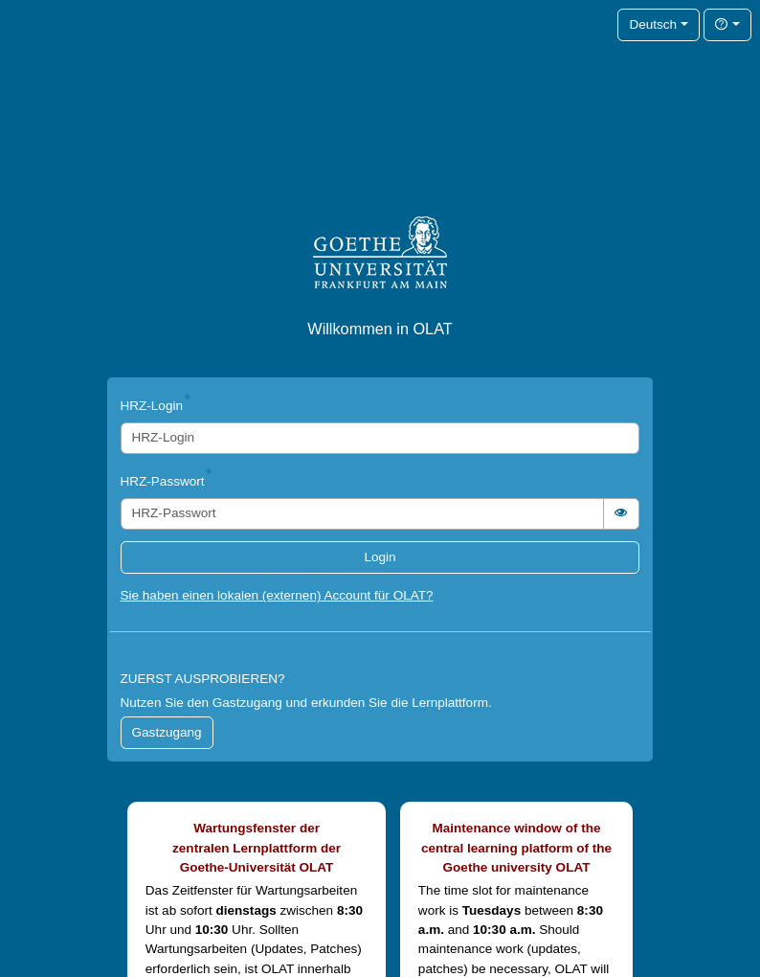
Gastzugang (167, 732)
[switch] (621, 514)
